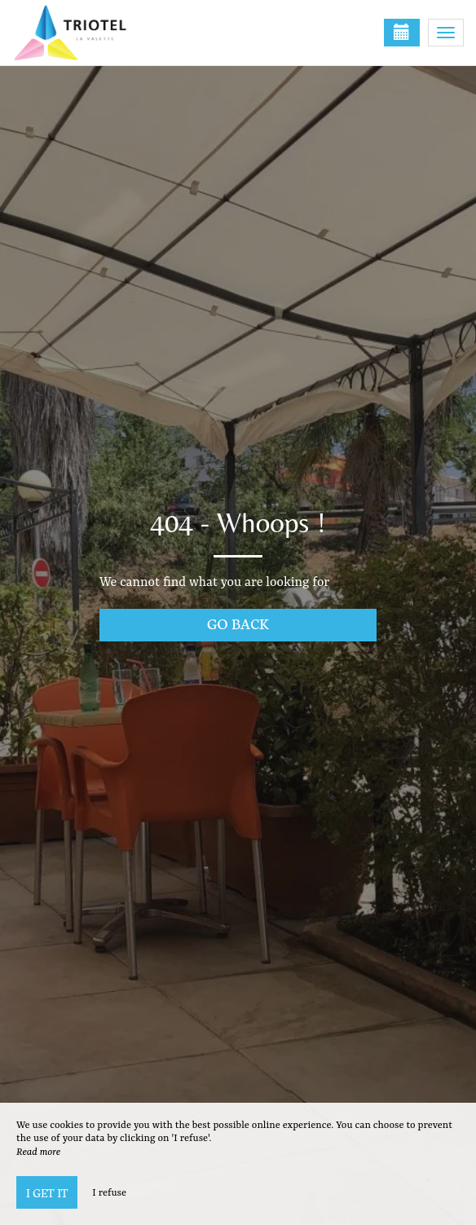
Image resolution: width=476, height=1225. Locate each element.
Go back (238, 623)
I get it (47, 1192)
